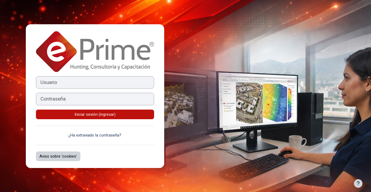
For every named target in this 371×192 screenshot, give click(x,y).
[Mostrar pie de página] (358, 183)
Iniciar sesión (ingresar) (95, 114)
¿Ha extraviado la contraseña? (94, 135)
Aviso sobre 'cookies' (58, 156)
